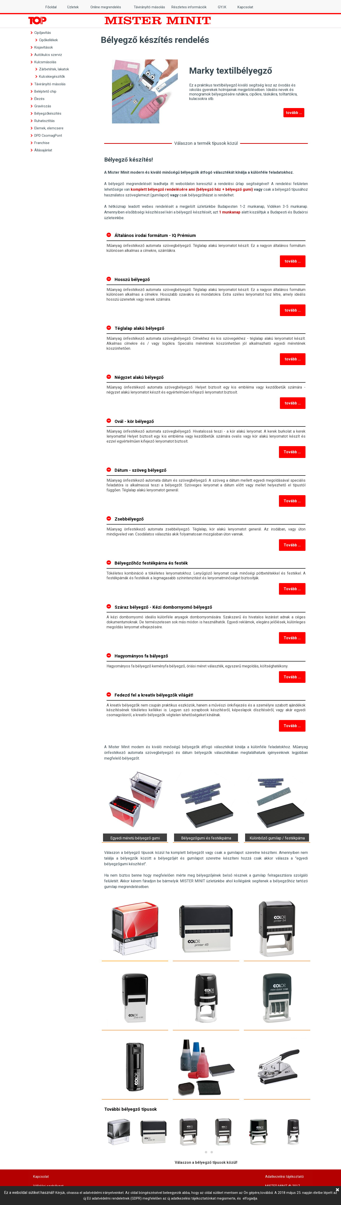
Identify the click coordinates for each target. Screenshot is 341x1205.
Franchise (41, 143)
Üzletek (73, 7)
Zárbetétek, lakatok (54, 69)
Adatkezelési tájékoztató (284, 1176)
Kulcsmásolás (45, 62)
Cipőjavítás (42, 33)
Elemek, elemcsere (48, 128)
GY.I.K (222, 7)
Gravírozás (42, 106)
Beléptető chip (45, 91)
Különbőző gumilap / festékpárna (277, 838)
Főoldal (51, 7)
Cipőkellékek (48, 40)
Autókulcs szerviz (48, 55)
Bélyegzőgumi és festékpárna (206, 838)
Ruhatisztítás (44, 121)
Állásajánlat (43, 150)
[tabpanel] (206, 188)
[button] (200, 1152)
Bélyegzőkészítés (47, 113)
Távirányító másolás (50, 84)
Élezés (39, 99)
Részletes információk (188, 7)
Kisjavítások (43, 47)
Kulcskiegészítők (52, 76)
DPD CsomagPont (48, 135)
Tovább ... (292, 452)
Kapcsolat (245, 7)
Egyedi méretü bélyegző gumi (135, 838)
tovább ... (294, 112)
